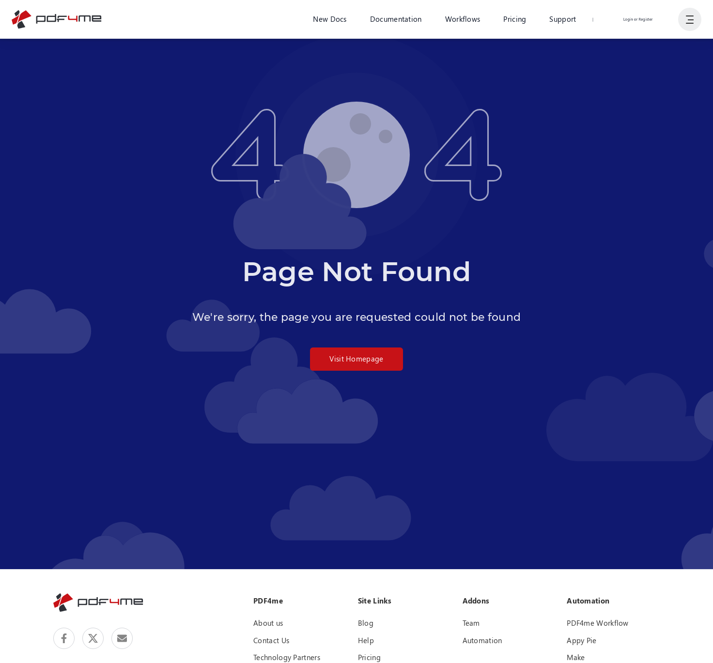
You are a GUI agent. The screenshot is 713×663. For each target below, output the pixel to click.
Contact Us (271, 640)
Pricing (514, 19)
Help (366, 640)
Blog (365, 623)
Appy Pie (581, 640)
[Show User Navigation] (689, 19)
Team (471, 623)
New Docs (329, 19)
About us (268, 623)
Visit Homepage (356, 358)
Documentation (396, 19)
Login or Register (637, 19)
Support (562, 19)
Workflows (462, 19)
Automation (482, 640)
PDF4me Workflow (598, 623)
